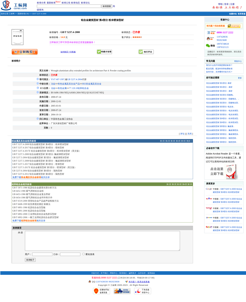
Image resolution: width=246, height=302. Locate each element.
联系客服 (241, 14)
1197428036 (222, 37)
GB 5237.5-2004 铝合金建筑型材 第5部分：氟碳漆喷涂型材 (40, 157)
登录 (226, 4)
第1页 (162, 141)
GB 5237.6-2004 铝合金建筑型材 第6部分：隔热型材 (37, 171)
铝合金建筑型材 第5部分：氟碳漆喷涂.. (222, 130)
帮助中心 (238, 61)
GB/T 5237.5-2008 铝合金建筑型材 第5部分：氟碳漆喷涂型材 (41, 161)
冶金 (53, 84)
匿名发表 (88, 258)
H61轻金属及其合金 (91, 84)
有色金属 (62, 88)
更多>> (189, 141)
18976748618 (223, 44)
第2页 (167, 141)
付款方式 (95, 277)
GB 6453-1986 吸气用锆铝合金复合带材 (31, 194)
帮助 (220, 4)
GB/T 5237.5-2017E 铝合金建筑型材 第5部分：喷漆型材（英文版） (44, 167)
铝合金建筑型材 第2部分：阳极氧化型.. (222, 103)
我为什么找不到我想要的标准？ (219, 65)
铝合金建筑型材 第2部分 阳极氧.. (220, 95)
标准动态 (75, 3)
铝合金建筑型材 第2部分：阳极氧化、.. (222, 99)
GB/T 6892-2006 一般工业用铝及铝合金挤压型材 (35, 217)
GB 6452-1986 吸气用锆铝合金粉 (28, 191)
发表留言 (17, 228)
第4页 (178, 141)
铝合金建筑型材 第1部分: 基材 (219, 83)
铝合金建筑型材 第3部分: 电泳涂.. (220, 107)
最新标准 (51, 3)
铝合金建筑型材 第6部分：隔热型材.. (221, 138)
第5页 (183, 141)
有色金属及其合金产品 (69, 84)
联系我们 (123, 277)
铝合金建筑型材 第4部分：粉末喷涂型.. (222, 118)
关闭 (189, 134)
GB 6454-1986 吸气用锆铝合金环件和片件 (32, 197)
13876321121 (223, 47)
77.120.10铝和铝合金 (79, 88)
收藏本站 (233, 14)
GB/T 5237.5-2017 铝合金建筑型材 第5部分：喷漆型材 (38, 164)
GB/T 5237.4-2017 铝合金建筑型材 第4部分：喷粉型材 (38, 147)
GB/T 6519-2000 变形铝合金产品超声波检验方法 (35, 201)
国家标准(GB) (23, 14)
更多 (240, 78)
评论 (182, 134)
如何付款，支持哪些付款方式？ (219, 72)
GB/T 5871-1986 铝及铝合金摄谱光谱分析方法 (34, 188)
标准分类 (41, 3)
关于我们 (104, 277)
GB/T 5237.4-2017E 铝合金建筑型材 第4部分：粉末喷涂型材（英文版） (46, 151)
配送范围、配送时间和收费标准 (219, 69)
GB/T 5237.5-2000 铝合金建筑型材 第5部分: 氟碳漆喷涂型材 (41, 154)
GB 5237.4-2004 (74, 79)
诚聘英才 (132, 277)
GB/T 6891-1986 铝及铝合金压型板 (28, 207)
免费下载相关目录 (31, 177)
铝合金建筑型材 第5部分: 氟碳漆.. (220, 126)
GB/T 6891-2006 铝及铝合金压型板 (28, 211)
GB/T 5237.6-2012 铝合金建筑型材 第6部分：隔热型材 (38, 174)
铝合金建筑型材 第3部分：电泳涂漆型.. (222, 111)
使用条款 (151, 277)
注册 (232, 4)
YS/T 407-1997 (57, 79)
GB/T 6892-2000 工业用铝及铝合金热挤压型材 (34, 214)
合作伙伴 (142, 277)
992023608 (222, 40)
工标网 (11, 14)
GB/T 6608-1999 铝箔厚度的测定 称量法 (31, 204)
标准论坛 (85, 3)
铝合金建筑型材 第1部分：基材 (219, 87)
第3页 (173, 141)
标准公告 (66, 3)
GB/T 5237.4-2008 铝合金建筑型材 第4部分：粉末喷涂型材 (40, 144)
